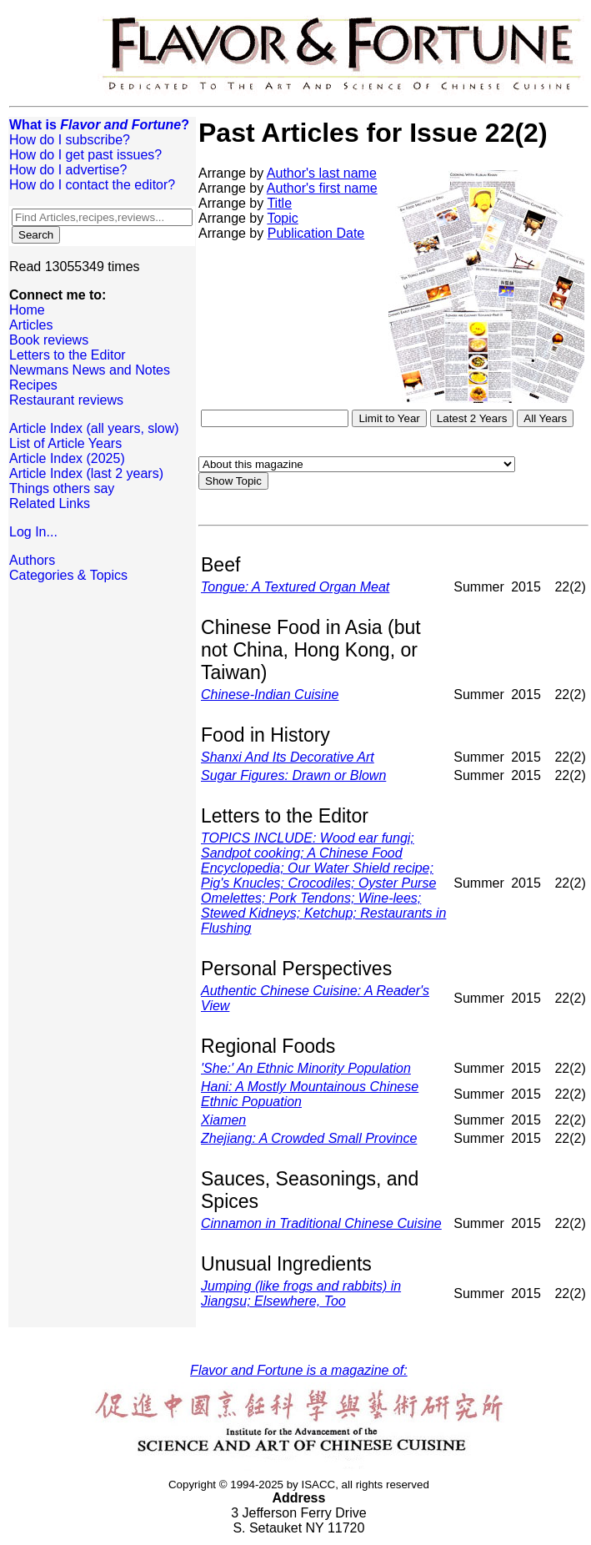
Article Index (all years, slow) (94, 428)
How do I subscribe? (69, 140)
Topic (282, 218)
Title (279, 203)
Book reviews (48, 340)
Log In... (33, 532)
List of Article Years (65, 443)
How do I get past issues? (85, 155)
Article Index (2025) (67, 458)
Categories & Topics (68, 575)
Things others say (61, 488)
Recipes (33, 385)
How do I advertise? (68, 170)
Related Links (49, 503)
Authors (32, 560)
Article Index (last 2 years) (86, 473)
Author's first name (322, 188)
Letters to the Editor (67, 355)
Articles (31, 325)
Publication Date (316, 233)
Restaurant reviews (66, 400)
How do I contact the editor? (92, 185)
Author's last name (322, 173)
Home (27, 310)
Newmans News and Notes (89, 370)
